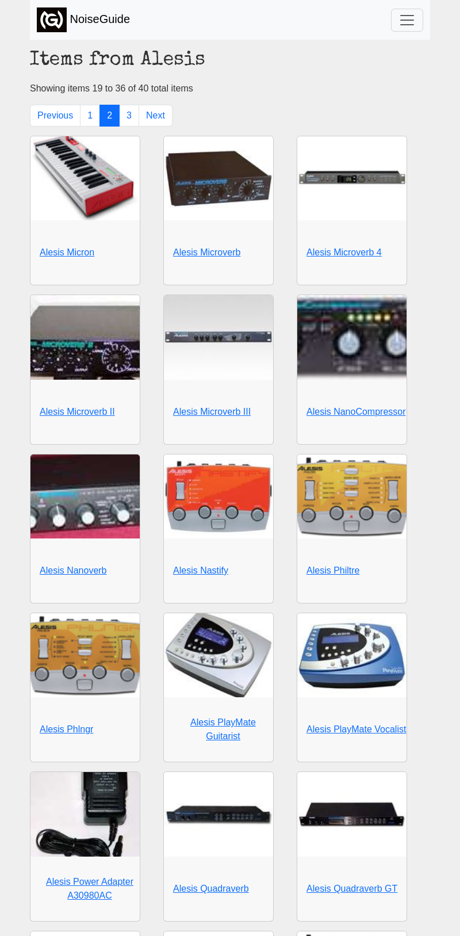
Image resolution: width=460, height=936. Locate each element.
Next (155, 115)
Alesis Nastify (200, 570)
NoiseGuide (83, 19)
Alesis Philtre (332, 570)
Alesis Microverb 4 (344, 252)
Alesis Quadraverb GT (351, 888)
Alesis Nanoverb (73, 570)
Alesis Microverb (206, 252)
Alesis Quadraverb (211, 888)
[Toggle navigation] (407, 20)
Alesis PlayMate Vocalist (356, 729)
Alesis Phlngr (66, 729)
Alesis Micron (67, 252)
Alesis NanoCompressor (356, 412)
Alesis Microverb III (212, 412)
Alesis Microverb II (77, 412)
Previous (55, 115)
